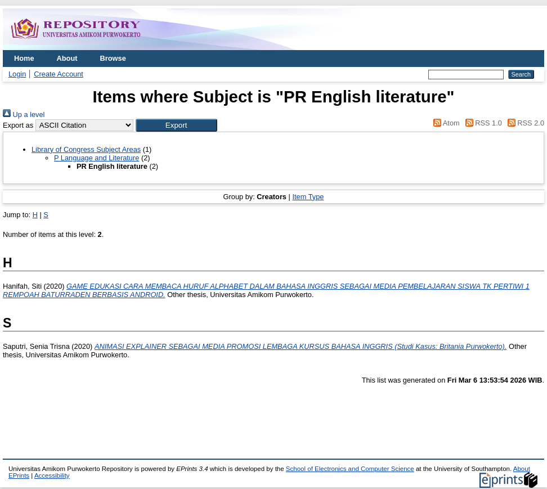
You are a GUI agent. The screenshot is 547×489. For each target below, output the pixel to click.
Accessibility (52, 475)
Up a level (23, 114)
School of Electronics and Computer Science (350, 468)
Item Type (308, 196)
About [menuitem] (67, 58)
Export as (18, 125)
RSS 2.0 (524, 123)
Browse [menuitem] (113, 58)
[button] (176, 125)
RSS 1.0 (481, 123)
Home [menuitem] (24, 58)
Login (17, 74)
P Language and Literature (96, 158)
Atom (445, 123)
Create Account (58, 74)
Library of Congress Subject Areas (86, 149)
